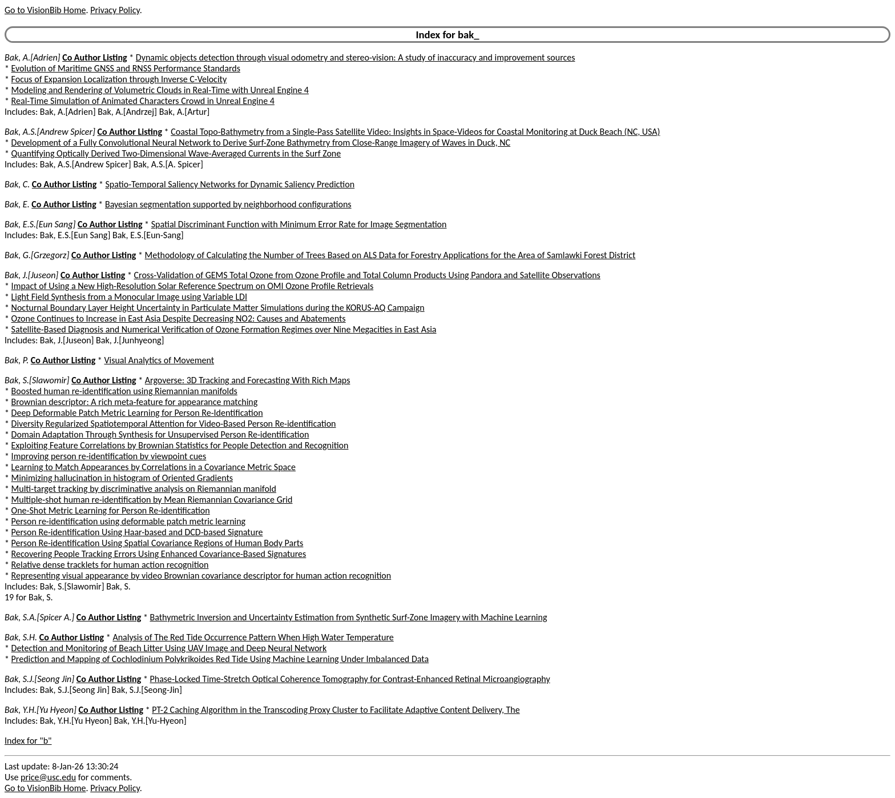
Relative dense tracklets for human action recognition (110, 564)
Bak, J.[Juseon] (31, 275)
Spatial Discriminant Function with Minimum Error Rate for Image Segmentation (299, 224)
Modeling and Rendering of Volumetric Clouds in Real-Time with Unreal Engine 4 (160, 90)
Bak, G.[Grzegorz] (37, 255)
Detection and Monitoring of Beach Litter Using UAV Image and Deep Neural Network (169, 648)
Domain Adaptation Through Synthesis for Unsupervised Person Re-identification (160, 434)
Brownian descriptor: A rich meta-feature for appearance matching (134, 401)
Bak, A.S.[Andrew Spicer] (50, 131)
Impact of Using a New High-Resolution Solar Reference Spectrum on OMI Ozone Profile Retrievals (192, 285)
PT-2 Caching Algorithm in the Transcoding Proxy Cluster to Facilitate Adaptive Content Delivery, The (335, 709)
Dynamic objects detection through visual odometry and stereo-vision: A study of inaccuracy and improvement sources (355, 57)
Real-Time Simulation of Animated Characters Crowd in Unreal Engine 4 (143, 100)
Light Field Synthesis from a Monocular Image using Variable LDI (129, 296)
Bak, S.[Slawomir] (37, 380)
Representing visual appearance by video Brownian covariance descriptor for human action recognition (201, 575)
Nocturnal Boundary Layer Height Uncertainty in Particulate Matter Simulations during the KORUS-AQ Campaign (218, 307)
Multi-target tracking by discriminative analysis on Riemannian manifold (143, 488)
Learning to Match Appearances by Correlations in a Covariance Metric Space (153, 467)
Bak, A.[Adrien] (33, 57)
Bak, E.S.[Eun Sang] (40, 224)
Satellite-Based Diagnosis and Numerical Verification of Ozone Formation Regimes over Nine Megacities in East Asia (224, 329)
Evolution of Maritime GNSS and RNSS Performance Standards (125, 68)
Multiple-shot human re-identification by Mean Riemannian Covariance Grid (152, 499)
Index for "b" (28, 740)
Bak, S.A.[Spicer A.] (39, 617)
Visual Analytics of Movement (159, 360)
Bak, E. (17, 204)
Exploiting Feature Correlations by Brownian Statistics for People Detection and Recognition (180, 445)
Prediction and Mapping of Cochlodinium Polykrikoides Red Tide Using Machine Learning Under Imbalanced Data (220, 658)
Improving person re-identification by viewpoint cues (109, 456)
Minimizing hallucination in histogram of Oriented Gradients (122, 477)
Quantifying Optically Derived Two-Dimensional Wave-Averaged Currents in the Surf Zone (176, 153)
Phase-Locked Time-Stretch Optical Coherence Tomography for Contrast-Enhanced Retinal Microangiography (350, 678)
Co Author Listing (94, 57)
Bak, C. (17, 184)
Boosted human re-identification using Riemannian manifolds (124, 391)
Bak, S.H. (21, 637)
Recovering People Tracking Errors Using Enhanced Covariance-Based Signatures (159, 553)
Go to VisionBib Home (45, 10)
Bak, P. (17, 360)
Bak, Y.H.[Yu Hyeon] (40, 709)
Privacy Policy (114, 10)
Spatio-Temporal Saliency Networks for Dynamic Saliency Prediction (230, 184)
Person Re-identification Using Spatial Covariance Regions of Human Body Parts (157, 543)
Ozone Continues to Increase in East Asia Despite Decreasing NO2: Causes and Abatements (178, 318)
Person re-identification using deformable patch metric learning (128, 521)
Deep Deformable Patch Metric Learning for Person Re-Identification (137, 412)
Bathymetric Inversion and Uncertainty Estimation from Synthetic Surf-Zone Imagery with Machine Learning (348, 617)
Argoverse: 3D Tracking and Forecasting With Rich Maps (247, 380)
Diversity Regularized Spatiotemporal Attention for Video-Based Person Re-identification (173, 423)
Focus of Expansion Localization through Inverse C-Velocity (119, 79)
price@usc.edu (48, 777)
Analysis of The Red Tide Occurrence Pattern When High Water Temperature (252, 637)
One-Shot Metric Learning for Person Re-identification (110, 510)
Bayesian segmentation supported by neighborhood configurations (228, 204)
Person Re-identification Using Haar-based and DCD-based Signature (137, 532)
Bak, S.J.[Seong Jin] (39, 678)
